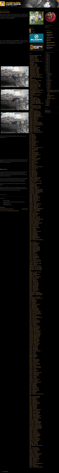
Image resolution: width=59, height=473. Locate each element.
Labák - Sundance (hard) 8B (35, 249)
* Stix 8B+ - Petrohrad (33, 87)
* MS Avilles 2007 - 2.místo (34, 73)
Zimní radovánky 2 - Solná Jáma (53, 90)
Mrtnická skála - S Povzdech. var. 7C (36, 298)
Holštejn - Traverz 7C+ (33, 201)
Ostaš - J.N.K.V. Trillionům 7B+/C (35, 313)
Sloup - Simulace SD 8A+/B (34, 403)
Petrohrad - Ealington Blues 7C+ (35, 330)
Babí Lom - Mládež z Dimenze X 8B (36, 116)
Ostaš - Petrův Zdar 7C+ (34, 319)
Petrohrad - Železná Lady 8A (35, 343)
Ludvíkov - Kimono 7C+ (34, 262)
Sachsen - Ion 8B (33, 368)
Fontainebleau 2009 (33, 184)
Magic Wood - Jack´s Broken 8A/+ (36, 267)
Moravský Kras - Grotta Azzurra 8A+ (36, 293)
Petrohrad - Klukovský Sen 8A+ (35, 334)
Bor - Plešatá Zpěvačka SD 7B (35, 154)
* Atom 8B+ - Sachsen (33, 56)
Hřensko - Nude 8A (33, 202)
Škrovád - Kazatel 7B (33, 429)
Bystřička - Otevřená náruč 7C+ (35, 177)
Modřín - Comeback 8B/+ (34, 282)
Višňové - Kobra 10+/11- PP (34, 450)
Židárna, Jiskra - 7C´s (33, 464)
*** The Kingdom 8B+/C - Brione (35, 106)
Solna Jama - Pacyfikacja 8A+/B (35, 422)
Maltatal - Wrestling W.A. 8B (34, 274)
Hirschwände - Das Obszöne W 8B (36, 190)
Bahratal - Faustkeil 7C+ (34, 121)
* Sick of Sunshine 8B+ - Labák (35, 84)
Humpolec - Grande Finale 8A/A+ (35, 203)
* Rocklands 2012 (33, 79)
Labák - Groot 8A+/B (33, 230)
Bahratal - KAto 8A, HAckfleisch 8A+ (36, 124)
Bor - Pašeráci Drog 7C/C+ (34, 152)
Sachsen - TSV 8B (33, 377)
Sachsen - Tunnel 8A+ (33, 378)
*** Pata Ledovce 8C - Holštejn (35, 99)
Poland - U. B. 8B (33, 352)
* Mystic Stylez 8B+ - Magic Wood (36, 74)
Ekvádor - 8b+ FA (33, 182)
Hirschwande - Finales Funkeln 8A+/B (36, 191)
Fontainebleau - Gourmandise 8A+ (36, 183)
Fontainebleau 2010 (33, 185)
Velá (30, 446)
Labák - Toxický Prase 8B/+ (34, 257)
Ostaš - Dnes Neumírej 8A (34, 310)
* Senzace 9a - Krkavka (34, 81)
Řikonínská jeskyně (5, 12)
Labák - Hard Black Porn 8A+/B (35, 231)
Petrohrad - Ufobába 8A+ (34, 342)
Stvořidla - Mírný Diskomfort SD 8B (36, 427)
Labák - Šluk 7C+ (33, 252)
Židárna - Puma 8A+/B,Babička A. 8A (36, 463)
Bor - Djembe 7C (32, 140)
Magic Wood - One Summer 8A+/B (36, 268)
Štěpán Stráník (49, 32)
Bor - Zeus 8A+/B (33, 170)
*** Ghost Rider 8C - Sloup (34, 98)
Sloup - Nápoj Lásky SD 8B (34, 397)
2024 (47, 56)
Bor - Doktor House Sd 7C (34, 141)
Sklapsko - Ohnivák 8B (34, 380)
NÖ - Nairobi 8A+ (33, 299)
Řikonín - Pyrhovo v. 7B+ (34, 362)
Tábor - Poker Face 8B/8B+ (34, 440)
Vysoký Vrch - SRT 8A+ (34, 452)
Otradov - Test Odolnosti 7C (34, 325)
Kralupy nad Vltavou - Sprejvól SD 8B (36, 219)
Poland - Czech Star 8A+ (34, 346)
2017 (47, 66)
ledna (48, 88)
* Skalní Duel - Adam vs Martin (35, 86)
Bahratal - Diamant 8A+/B (34, 118)
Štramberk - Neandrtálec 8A (34, 438)
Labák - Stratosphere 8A (34, 224)
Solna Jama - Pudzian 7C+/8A (35, 423)
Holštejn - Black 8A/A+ (33, 194)
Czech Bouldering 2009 (34, 179)
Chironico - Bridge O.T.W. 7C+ (35, 206)
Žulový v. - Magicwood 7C (34, 465)
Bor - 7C (31, 133)
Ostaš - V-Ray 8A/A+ (33, 324)
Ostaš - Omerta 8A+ (33, 318)
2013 (47, 72)
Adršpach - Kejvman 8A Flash (35, 111)
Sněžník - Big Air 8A (33, 408)
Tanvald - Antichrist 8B (33, 441)
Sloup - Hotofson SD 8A (34, 389)
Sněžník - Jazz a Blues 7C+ (34, 410)
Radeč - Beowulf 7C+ (33, 354)
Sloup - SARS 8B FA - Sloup (35, 402)
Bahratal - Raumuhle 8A (34, 128)
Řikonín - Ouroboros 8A (34, 361)
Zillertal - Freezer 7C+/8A (34, 457)
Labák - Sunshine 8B (33, 251)
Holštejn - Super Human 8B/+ (35, 200)
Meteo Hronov (47, 110)
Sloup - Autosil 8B (33, 384)
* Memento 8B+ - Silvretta (34, 72)
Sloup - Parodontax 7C (34, 401)
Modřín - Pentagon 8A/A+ (34, 288)
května (48, 83)
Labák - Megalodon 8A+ (34, 236)
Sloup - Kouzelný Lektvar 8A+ (35, 396)
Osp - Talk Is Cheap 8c (34, 307)
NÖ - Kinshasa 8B (33, 301)
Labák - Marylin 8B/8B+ (34, 234)
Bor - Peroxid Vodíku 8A (34, 153)
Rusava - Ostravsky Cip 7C (34, 359)
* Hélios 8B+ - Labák (33, 66)
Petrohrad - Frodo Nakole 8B (35, 331)
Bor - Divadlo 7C (32, 139)
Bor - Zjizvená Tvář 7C (33, 171)
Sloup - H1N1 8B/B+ (33, 385)
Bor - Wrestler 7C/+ (33, 169)
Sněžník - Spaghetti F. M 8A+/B (35, 415)
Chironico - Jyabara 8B (34, 207)
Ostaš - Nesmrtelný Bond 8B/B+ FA (36, 317)
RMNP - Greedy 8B (33, 356)
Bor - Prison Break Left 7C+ (34, 159)
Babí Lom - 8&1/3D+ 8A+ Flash (35, 112)
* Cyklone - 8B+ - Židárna (34, 59)
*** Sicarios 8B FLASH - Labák (35, 102)
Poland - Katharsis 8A (33, 347)
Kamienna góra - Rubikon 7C (35, 218)
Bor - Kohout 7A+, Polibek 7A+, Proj (36, 147)
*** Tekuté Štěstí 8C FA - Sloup (35, 105)
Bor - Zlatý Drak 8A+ (33, 172)
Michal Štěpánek (50, 47)
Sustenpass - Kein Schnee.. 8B (35, 428)
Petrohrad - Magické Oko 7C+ (35, 336)
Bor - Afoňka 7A (32, 134)
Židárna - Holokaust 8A (34, 459)
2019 (47, 63)
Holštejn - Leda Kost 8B (34, 195)
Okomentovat (2, 207)
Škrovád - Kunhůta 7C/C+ (34, 432)
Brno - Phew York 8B (33, 175)
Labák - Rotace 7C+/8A (34, 245)
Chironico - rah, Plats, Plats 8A (35, 209)
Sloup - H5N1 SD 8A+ (33, 386)
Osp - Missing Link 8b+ (34, 305)
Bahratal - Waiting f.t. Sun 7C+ (35, 130)
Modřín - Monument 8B (34, 287)
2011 (47, 101)
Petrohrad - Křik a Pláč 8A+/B (35, 335)
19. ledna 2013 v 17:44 (7, 204)
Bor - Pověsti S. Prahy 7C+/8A (35, 158)
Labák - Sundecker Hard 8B (34, 250)
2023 (47, 58)
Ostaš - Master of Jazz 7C (34, 316)
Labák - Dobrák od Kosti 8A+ (35, 227)
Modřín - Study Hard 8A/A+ (34, 289)
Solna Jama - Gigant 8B (34, 420)
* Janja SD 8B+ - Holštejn (34, 69)
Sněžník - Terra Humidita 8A (34, 416)
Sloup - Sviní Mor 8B (33, 404)
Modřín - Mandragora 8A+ (34, 285)
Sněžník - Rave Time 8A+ (34, 414)
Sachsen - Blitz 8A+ (33, 365)
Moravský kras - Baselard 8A (35, 292)
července (49, 80)
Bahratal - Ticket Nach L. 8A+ (35, 129)
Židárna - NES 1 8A (33, 462)
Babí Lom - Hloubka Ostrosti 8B (35, 114)
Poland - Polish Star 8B (34, 348)
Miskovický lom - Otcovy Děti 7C (35, 276)
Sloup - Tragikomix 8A (33, 405)
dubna (48, 84)
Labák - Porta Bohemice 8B (34, 243)
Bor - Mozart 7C (32, 151)
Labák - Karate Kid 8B (33, 233)
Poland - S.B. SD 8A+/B (34, 349)
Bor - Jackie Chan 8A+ (34, 145)
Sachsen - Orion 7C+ (33, 371)
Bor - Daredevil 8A (33, 136)
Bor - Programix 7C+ (33, 160)
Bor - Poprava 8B (33, 157)
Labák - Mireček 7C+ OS (34, 238)
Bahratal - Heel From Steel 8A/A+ (35, 122)
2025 (47, 55)
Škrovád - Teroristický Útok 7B (35, 435)
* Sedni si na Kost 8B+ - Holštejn (35, 80)
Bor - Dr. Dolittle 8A (33, 142)
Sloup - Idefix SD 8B (33, 391)
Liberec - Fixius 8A (33, 258)
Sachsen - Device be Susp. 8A (35, 366)
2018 (47, 65)
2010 (47, 102)
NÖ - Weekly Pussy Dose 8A (35, 304)
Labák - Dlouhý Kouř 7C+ (34, 226)
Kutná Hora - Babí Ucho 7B (34, 220)
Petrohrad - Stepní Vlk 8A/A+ (35, 340)
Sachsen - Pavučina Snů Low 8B (35, 372)
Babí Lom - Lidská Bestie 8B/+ (35, 115)
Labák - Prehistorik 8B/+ (34, 244)
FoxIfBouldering (50, 34)
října (48, 76)
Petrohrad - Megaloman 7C (34, 337)
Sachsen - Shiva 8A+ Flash (34, 374)
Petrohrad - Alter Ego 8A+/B (34, 328)
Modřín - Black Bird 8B (34, 280)
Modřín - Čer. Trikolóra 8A (34, 283)
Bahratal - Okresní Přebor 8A (35, 127)
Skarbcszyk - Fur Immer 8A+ (35, 379)
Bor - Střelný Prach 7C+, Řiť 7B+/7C (36, 166)
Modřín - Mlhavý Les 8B (34, 286)
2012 (47, 99)
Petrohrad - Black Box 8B (34, 329)
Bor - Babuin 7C (32, 135)
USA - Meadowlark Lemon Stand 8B (36, 445)
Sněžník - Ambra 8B (33, 407)
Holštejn (48, 94)
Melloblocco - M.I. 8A (33, 275)
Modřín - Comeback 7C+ (34, 281)
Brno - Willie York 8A (33, 176)
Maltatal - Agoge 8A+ (33, 273)
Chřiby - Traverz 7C (33, 212)
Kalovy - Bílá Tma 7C (33, 215)
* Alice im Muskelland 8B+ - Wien (35, 55)
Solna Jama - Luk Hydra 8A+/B (35, 421)
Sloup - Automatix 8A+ (33, 383)
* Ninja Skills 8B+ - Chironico (35, 75)
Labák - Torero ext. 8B (33, 255)
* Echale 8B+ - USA (33, 63)
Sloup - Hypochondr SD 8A (34, 390)
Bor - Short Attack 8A (33, 165)
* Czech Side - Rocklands (34, 60)
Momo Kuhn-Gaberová (51, 45)
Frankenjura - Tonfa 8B (34, 188)
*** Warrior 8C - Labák (33, 110)
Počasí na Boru (5, 471)
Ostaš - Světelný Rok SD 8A (35, 322)
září (48, 77)
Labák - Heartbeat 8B (33, 232)
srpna (48, 79)
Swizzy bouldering (50, 37)
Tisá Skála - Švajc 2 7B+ (34, 444)
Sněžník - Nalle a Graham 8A (35, 411)
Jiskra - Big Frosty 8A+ (34, 214)
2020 (47, 62)
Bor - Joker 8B (32, 146)
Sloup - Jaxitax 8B (33, 392)
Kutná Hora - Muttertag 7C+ (34, 221)
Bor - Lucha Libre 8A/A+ (34, 148)
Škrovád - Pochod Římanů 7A (35, 434)
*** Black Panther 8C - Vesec (35, 91)
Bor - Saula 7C (32, 164)
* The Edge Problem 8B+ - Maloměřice (36, 90)
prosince (49, 73)
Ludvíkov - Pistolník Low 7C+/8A (35, 263)
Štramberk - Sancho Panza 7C (35, 439)
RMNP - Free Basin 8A (34, 355)
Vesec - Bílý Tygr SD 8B (34, 447)
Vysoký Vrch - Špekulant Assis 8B (36, 453)
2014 (47, 70)
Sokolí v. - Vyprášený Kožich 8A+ (35, 417)
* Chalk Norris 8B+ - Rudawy (35, 67)
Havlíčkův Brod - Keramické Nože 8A (36, 189)
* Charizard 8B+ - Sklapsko (34, 68)
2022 (47, 59)
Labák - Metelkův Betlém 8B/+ (35, 237)
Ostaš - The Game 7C (33, 323)
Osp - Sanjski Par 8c (33, 306)
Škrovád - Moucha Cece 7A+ (35, 433)
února (48, 87)
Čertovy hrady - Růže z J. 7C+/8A (36, 181)
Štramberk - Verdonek (51, 98)
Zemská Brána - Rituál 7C (34, 456)
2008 (47, 105)
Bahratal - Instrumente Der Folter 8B (36, 123)
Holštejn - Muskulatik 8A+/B (34, 196)
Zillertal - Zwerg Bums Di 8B (34, 458)
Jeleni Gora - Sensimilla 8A (34, 213)
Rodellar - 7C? (32, 358)
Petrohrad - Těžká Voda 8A (34, 341)
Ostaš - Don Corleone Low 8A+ (35, 311)
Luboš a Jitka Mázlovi (51, 42)
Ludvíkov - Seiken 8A (33, 264)
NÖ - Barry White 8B (33, 300)
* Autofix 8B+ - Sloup (33, 57)
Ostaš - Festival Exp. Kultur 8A (35, 312)
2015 (47, 69)
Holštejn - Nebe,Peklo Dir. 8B (35, 197)
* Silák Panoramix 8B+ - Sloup (35, 85)
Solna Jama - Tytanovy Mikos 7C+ (36, 426)
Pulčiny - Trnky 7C (33, 353)
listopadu (49, 74)
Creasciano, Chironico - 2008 (35, 178)
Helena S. (32, 29)
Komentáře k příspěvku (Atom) (13, 210)
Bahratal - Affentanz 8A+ (34, 117)
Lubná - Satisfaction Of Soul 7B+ (35, 261)
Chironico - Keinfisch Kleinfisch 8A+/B (36, 208)
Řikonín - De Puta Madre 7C (35, 360)
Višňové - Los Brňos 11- (34, 451)
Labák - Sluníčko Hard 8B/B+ (35, 246)
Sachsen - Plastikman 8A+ (34, 373)
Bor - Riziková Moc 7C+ (34, 163)
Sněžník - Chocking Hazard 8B (35, 409)
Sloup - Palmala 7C (33, 398)
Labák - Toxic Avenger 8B (34, 256)
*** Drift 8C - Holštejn (33, 97)
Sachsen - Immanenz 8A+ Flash (35, 367)
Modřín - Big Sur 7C (33, 279)
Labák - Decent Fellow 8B (34, 225)
